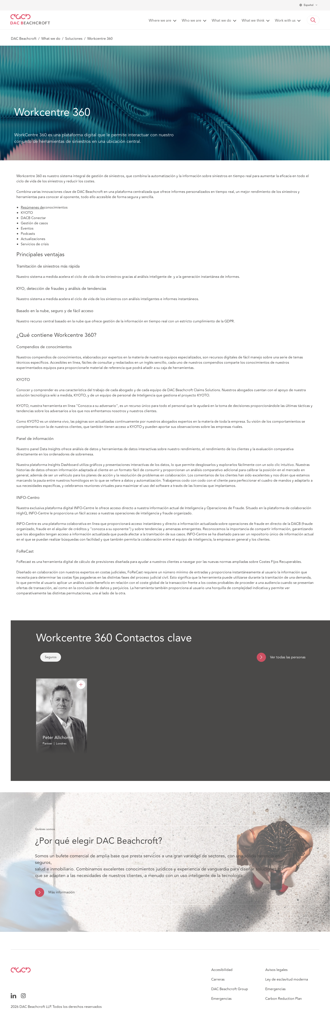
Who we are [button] (191, 20)
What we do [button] (221, 20)
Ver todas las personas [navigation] (288, 657)
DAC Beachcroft (24, 38)
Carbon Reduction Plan (283, 998)
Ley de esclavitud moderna (286, 979)
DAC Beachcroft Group (229, 989)
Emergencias (221, 998)
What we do (50, 38)
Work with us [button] (285, 20)
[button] (313, 20)
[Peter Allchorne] (81, 684)
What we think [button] (253, 20)
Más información (61, 892)
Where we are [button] (160, 20)
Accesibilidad (221, 969)
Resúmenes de (32, 207)
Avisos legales (276, 969)
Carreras (218, 979)
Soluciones (73, 38)
